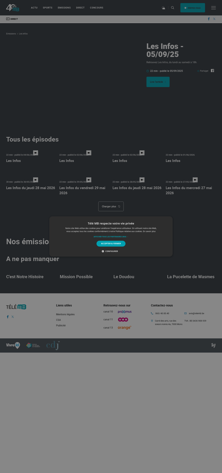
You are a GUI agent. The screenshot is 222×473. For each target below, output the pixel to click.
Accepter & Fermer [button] (111, 243)
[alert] (111, 236)
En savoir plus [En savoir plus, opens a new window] (149, 231)
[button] (111, 236)
